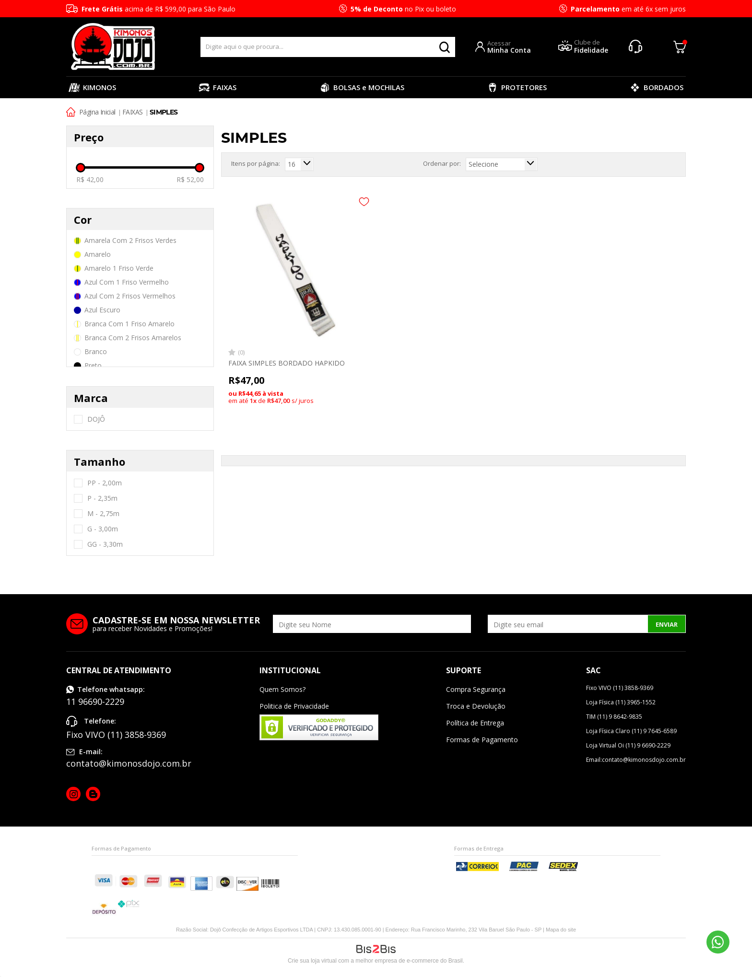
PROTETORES (517, 87)
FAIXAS (217, 87)
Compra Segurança (475, 689)
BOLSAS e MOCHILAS (361, 87)
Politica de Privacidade (294, 706)
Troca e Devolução (475, 706)
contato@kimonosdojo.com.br (128, 763)
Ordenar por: (442, 163)
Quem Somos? (282, 689)
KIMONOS (92, 87)
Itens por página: (255, 163)
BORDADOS (656, 87)
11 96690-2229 (717, 942)
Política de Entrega (475, 722)
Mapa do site (561, 929)
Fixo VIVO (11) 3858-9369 (116, 734)
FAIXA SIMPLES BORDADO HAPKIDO (286, 363)
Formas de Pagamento (482, 739)
